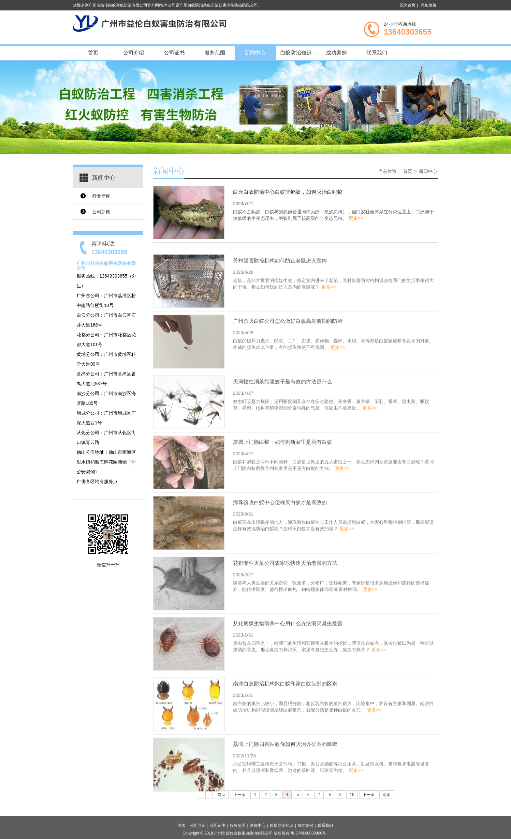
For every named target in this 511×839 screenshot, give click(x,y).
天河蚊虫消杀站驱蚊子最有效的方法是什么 (282, 416)
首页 (93, 52)
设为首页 (408, 5)
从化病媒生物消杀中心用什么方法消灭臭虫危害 (288, 657)
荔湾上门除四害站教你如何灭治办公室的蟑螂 (285, 778)
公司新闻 (101, 211)
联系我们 (376, 52)
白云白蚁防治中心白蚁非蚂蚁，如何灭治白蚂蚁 (288, 194)
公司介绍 (133, 52)
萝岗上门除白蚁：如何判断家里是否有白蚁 (282, 476)
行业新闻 (101, 196)
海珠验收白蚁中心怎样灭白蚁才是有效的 (280, 537)
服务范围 (214, 52)
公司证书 (174, 52)
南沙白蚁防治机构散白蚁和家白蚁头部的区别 (285, 718)
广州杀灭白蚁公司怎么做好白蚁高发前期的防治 (288, 355)
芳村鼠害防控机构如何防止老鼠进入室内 (280, 295)
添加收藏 (428, 5)
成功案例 (336, 52)
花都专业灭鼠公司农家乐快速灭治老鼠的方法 (285, 597)
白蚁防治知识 (296, 52)
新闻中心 (255, 52)
